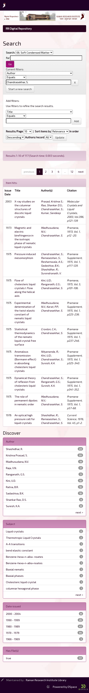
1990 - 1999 (13, 620)
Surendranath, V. (51, 273)
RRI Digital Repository (19, 28)
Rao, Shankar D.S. (51, 205)
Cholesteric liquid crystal (21, 582)
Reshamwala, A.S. (52, 261)
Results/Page (14, 131)
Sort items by (43, 131)
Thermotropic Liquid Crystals (23, 537)
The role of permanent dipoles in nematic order (26, 400)
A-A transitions (15, 544)
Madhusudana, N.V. (17, 461)
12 (72, 171)
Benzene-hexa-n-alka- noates (24, 556)
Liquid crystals (15, 531)
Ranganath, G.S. (50, 284)
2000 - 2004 (13, 613)
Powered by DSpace (70, 686)
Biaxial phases (15, 575)
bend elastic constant (19, 550)
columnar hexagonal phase (22, 588)
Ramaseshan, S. (50, 257)
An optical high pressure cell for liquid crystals (25, 419)
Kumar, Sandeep (51, 213)
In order (74, 131)
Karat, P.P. (52, 306)
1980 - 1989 (13, 626)
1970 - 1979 (12, 632)
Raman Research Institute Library (46, 680)
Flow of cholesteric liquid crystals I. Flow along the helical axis (25, 288)
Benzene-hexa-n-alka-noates (24, 563)
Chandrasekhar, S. (52, 209)
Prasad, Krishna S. (52, 201)
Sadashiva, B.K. (50, 265)
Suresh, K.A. (48, 363)
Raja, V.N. (11, 468)
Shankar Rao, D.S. (16, 499)
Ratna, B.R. (12, 487)
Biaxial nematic (15, 569)
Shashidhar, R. (49, 269)
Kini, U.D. (46, 280)
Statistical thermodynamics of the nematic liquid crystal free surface (25, 336)
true (8, 658)
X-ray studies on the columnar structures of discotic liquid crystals (25, 209)
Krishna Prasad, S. (17, 455)
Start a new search (20, 89)
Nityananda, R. (49, 351)
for (8, 58)
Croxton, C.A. (48, 329)
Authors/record (34, 137)
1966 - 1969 (13, 639)
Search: (10, 52)
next (81, 171)
